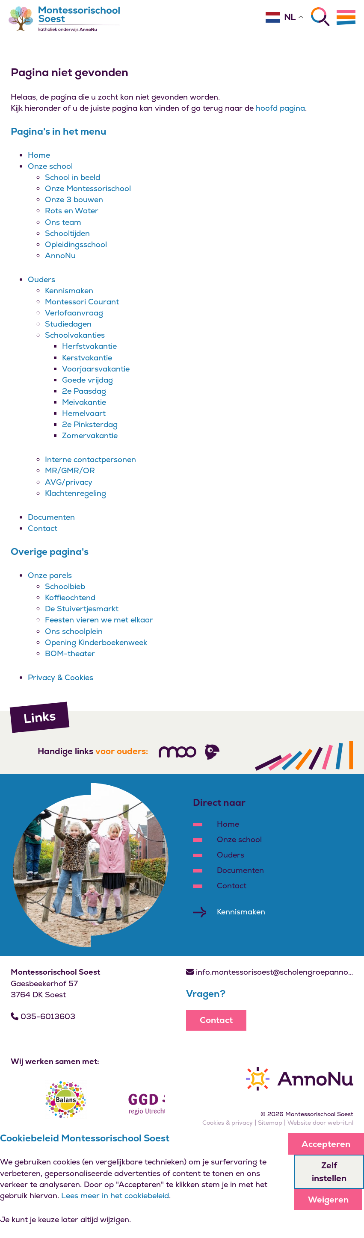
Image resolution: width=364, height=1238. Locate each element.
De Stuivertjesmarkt (81, 608)
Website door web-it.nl (320, 1122)
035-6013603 (43, 1016)
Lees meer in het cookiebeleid (115, 1195)
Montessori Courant (82, 302)
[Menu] (346, 17)
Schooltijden (67, 233)
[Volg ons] (177, 752)
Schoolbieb (65, 586)
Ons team (63, 222)
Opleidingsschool (76, 244)
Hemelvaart (84, 413)
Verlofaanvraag (74, 313)
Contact (42, 528)
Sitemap (270, 1122)
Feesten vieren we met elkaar (99, 620)
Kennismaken (69, 290)
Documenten (51, 517)
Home (39, 155)
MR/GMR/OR (70, 470)
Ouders (41, 279)
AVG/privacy (68, 482)
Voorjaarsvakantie (96, 369)
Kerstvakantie (87, 358)
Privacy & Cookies (60, 677)
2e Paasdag (84, 391)
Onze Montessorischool (88, 188)
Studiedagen (68, 324)
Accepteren (326, 1144)
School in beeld (72, 177)
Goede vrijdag (87, 380)
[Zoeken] (320, 16)
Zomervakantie (90, 435)
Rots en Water (71, 210)
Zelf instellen (329, 1172)
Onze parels (50, 575)
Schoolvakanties (75, 335)
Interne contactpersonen (90, 459)
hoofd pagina (280, 108)
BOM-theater (70, 653)
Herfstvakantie (89, 346)
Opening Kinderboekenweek (96, 642)
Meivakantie (84, 402)
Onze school (50, 166)
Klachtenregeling (75, 493)
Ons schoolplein (74, 631)
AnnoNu (60, 255)
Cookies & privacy (227, 1122)
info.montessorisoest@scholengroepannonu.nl (270, 972)
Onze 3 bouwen (74, 199)
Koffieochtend (70, 597)
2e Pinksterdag (90, 424)
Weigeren (328, 1199)
